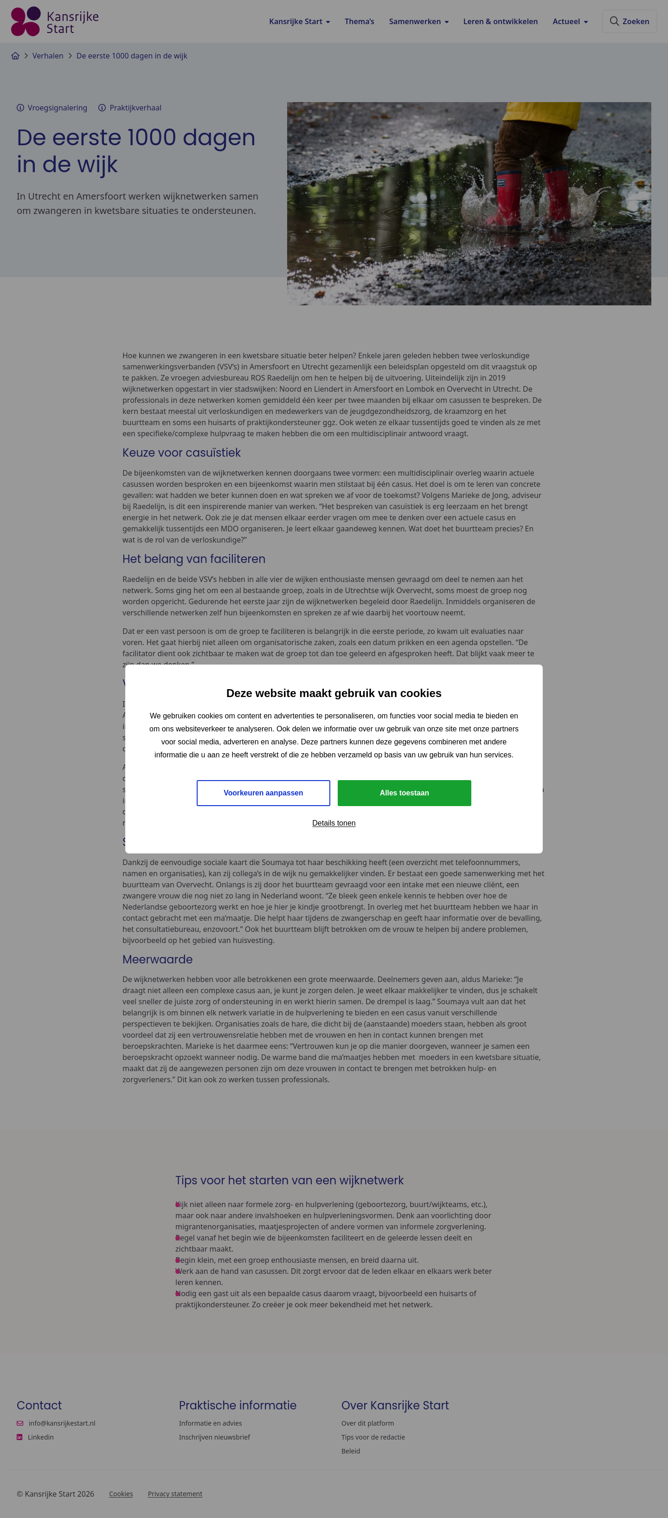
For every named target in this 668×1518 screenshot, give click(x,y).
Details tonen (333, 823)
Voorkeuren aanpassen (263, 793)
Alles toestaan (404, 793)
